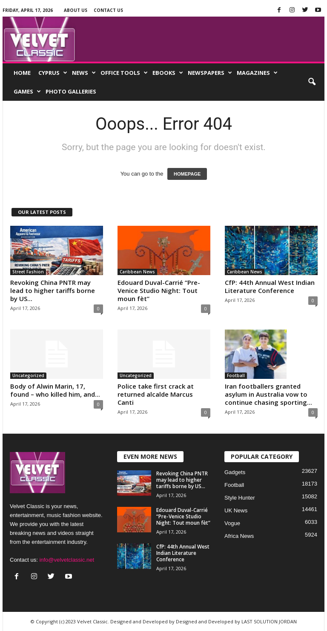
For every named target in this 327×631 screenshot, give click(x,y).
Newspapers (210, 72)
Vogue (232, 523)
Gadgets (234, 472)
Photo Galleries (71, 91)
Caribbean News (137, 272)
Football (236, 375)
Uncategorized (28, 375)
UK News (235, 510)
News (84, 72)
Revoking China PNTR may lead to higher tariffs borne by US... (52, 290)
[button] (311, 82)
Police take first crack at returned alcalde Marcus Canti (156, 394)
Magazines (257, 72)
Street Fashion (28, 272)
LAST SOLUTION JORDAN (269, 621)
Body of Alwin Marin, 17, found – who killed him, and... (55, 390)
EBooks (167, 72)
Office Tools (124, 72)
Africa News (239, 536)
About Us (75, 10)
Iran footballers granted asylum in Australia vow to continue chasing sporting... (268, 394)
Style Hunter (239, 498)
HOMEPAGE (187, 173)
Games (27, 91)
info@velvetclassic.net (66, 560)
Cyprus (52, 72)
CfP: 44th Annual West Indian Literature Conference (270, 286)
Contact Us (108, 10)
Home (22, 73)
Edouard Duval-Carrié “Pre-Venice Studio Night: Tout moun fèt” (159, 290)
